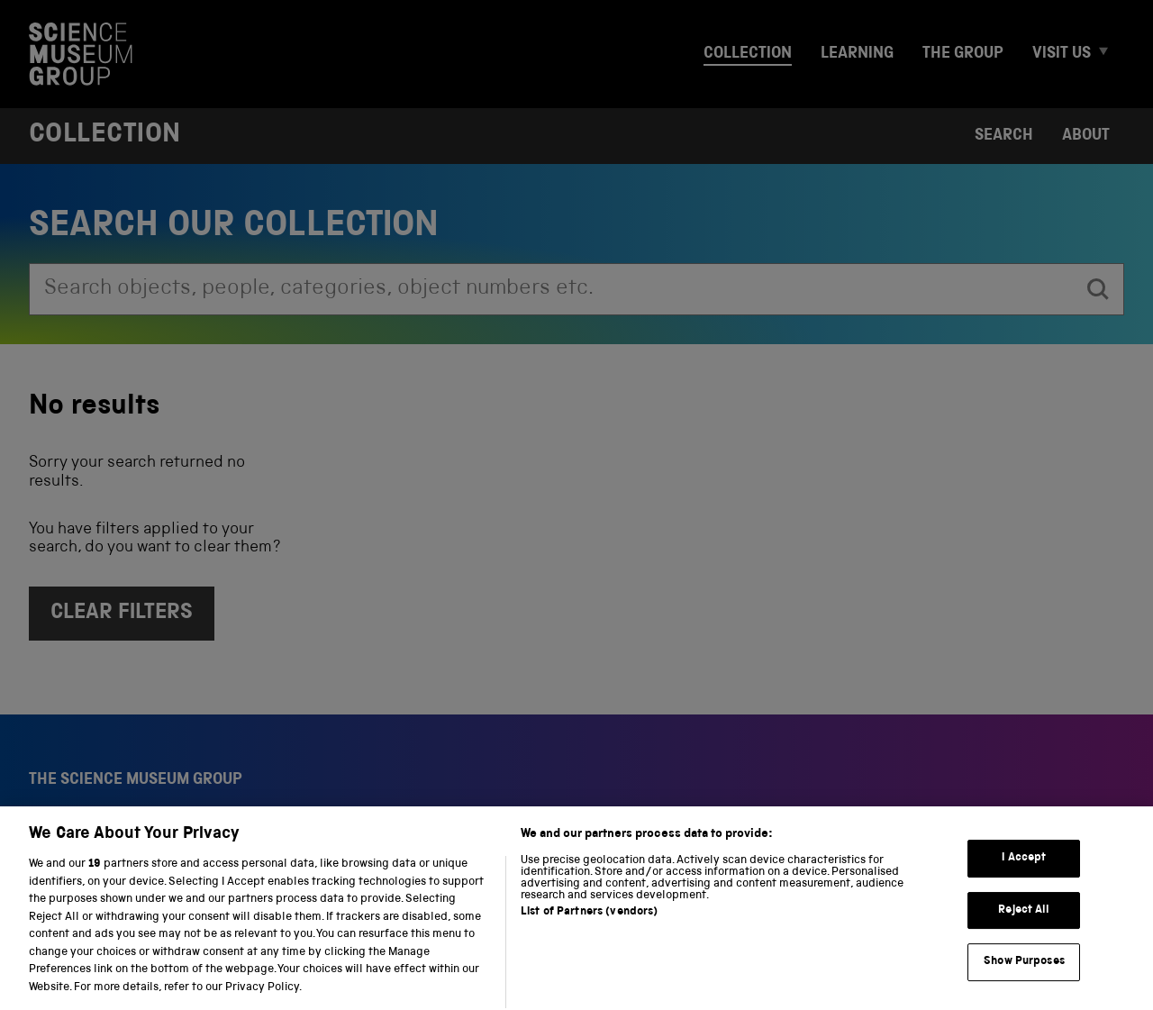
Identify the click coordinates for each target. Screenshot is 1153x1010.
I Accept (1024, 882)
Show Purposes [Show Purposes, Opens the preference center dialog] (1024, 986)
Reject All (1023, 934)
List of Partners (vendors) (589, 936)
